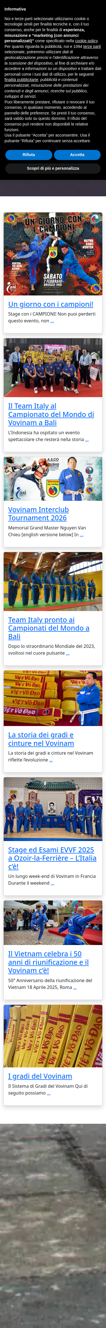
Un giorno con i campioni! (50, 304)
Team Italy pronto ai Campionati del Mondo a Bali (49, 628)
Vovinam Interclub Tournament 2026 (38, 513)
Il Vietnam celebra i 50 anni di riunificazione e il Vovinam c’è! (48, 962)
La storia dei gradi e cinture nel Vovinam (41, 739)
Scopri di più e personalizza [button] (53, 168)
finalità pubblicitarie (21, 79)
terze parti (92, 46)
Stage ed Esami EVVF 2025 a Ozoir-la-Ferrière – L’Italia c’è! (52, 858)
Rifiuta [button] (29, 154)
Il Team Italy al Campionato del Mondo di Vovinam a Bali (51, 414)
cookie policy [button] (86, 41)
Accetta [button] (77, 154)
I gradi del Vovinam (40, 1076)
